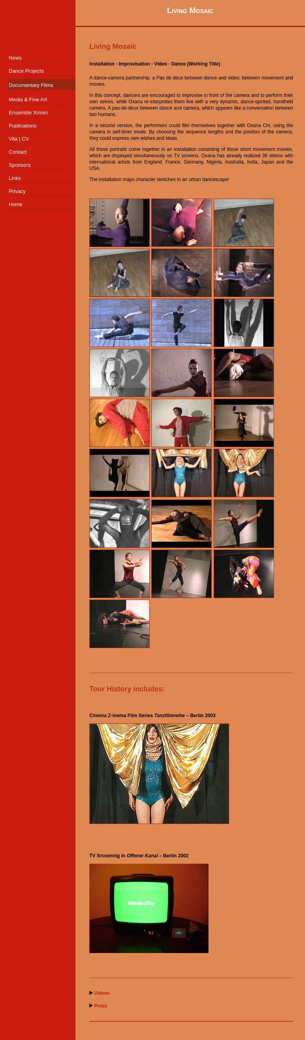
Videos (102, 993)
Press (100, 1006)
